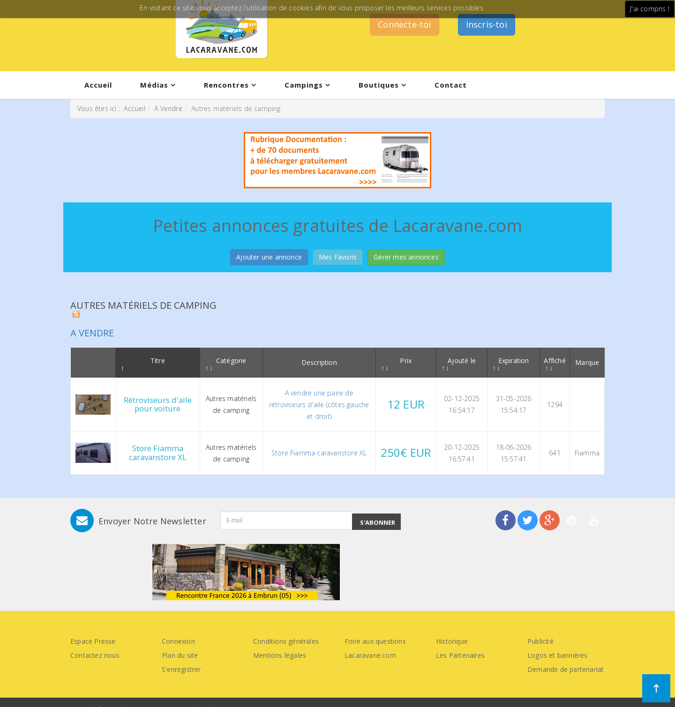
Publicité (540, 641)
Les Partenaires (460, 655)
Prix (397, 363)
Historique (452, 641)
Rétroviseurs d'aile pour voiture (158, 404)
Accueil (98, 84)
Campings (304, 84)
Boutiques (379, 84)
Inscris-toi (486, 24)
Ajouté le (459, 363)
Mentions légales (279, 655)
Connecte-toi (404, 24)
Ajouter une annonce (269, 257)
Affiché (554, 363)
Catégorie (226, 363)
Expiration (511, 363)
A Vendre (168, 108)
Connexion (178, 641)
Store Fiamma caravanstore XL (158, 452)
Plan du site (180, 655)
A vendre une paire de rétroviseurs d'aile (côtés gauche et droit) (319, 404)
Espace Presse (93, 641)
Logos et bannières (557, 655)
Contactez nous (95, 655)
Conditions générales (286, 641)
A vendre (92, 333)
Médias (154, 84)
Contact (451, 84)
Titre (143, 363)
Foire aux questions (375, 641)
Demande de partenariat (565, 669)
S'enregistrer (181, 669)
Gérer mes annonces (406, 257)
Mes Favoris (338, 257)
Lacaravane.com (370, 655)
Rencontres (226, 84)
